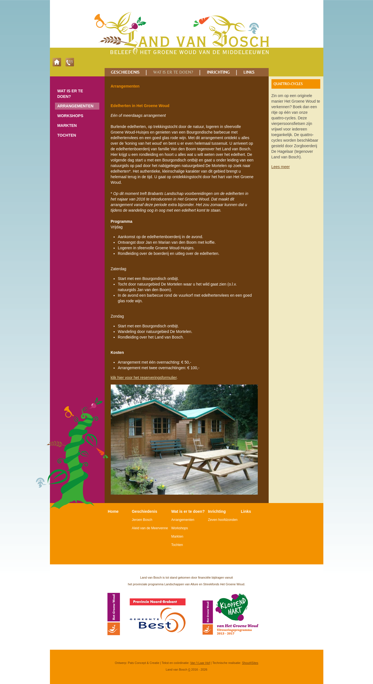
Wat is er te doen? (70, 94)
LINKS (248, 72)
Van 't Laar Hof (200, 662)
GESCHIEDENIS (125, 72)
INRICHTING (218, 72)
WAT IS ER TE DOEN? (173, 72)
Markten (67, 125)
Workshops (70, 115)
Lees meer (280, 167)
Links (246, 511)
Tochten (66, 135)
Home (113, 511)
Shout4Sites (250, 662)
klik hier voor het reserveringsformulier (144, 377)
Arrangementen (75, 106)
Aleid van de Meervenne (150, 528)
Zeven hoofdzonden (222, 520)
